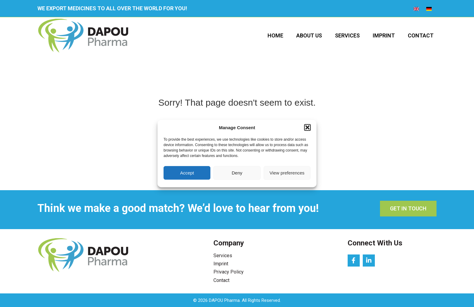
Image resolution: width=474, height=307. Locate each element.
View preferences (287, 172)
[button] (307, 128)
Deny (237, 172)
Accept (187, 172)
